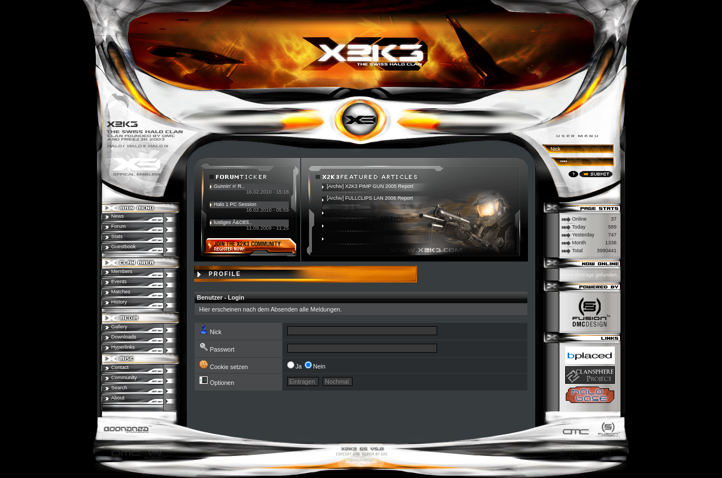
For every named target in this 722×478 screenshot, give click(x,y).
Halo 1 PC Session (235, 204)
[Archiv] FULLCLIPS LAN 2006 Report (370, 198)
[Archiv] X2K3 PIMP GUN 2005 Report (370, 186)
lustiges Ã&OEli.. (233, 222)
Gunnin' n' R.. (229, 186)
